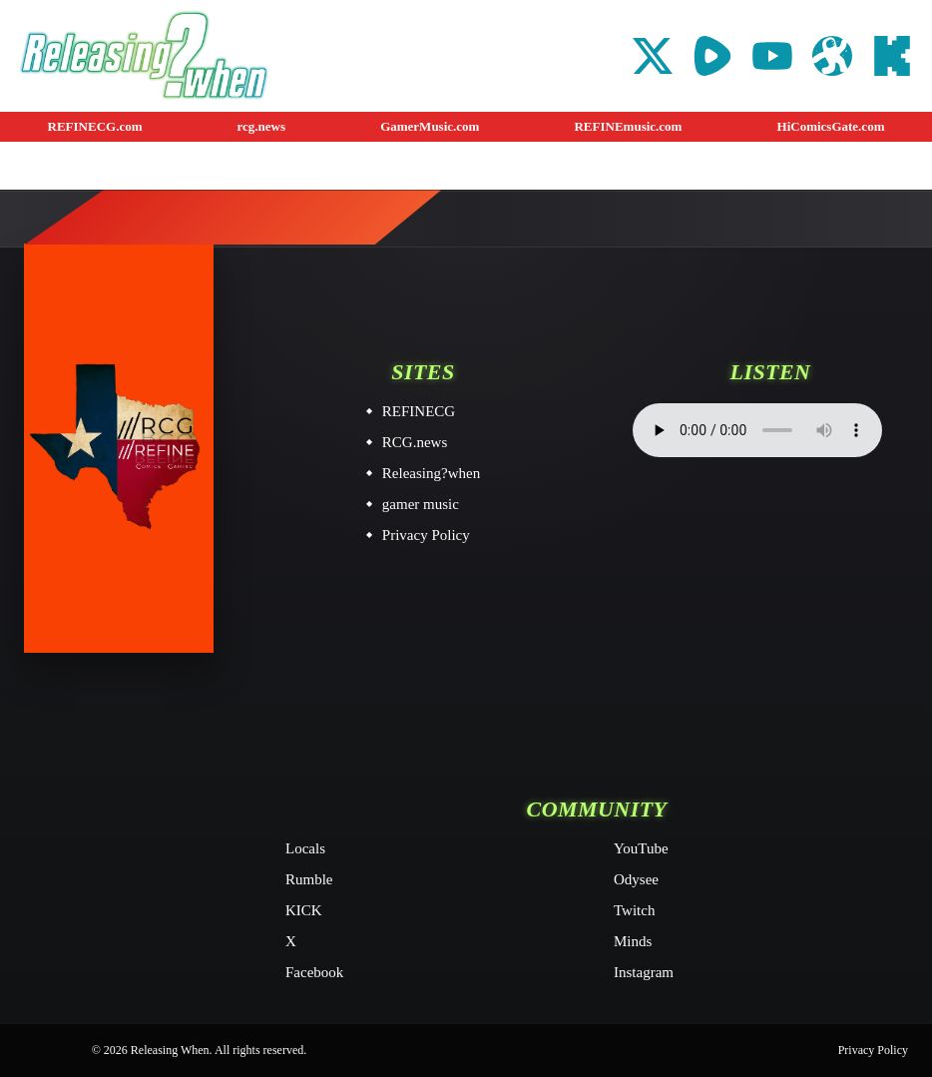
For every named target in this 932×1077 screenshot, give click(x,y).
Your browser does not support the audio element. (757, 430)
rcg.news (261, 126)
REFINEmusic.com (628, 126)
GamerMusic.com (429, 126)
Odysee (636, 879)
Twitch (634, 910)
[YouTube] (772, 56)
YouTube (641, 848)
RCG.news (414, 442)
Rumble (309, 879)
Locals (305, 848)
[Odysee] (832, 56)
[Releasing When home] (119, 448)
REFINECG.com (95, 126)
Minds (633, 941)
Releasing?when (431, 473)
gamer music (420, 504)
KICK (303, 910)
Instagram (644, 972)
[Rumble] (712, 56)
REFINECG (418, 411)
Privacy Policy (426, 535)
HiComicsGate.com (831, 126)
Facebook (314, 972)
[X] (653, 56)
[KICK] (892, 56)
